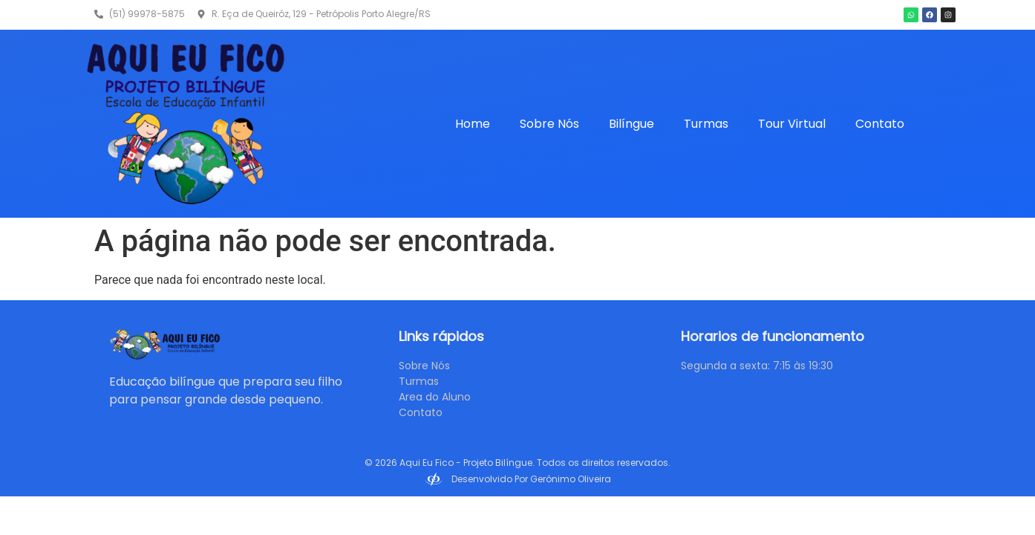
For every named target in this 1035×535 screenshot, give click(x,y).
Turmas (706, 123)
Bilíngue (631, 123)
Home (472, 123)
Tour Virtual (792, 123)
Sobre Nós (549, 123)
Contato (879, 123)
